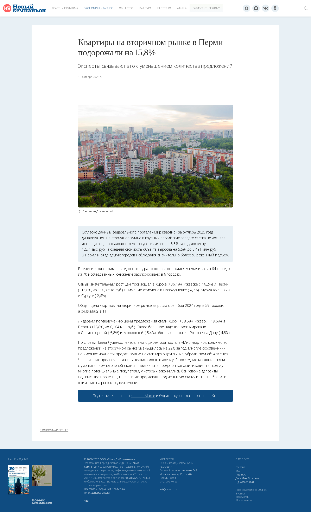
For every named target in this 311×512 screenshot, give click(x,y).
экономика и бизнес (54, 430)
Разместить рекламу (206, 8)
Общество (126, 8)
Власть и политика (65, 8)
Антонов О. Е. (190, 470)
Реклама (240, 467)
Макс (244, 478)
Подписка (240, 474)
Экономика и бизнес (98, 8)
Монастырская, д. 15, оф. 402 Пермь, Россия (176, 476)
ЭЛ (139, 478)
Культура (145, 8)
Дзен (238, 478)
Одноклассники (244, 482)
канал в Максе (143, 395)
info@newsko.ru (168, 489)
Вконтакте (254, 478)
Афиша (181, 8)
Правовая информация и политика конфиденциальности (104, 490)
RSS (237, 471)
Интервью (164, 8)
